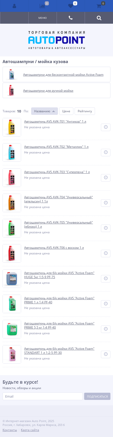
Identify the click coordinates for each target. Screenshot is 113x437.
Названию (42, 111)
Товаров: (9, 111)
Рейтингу (85, 111)
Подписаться (97, 396)
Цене (66, 111)
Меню (42, 18)
